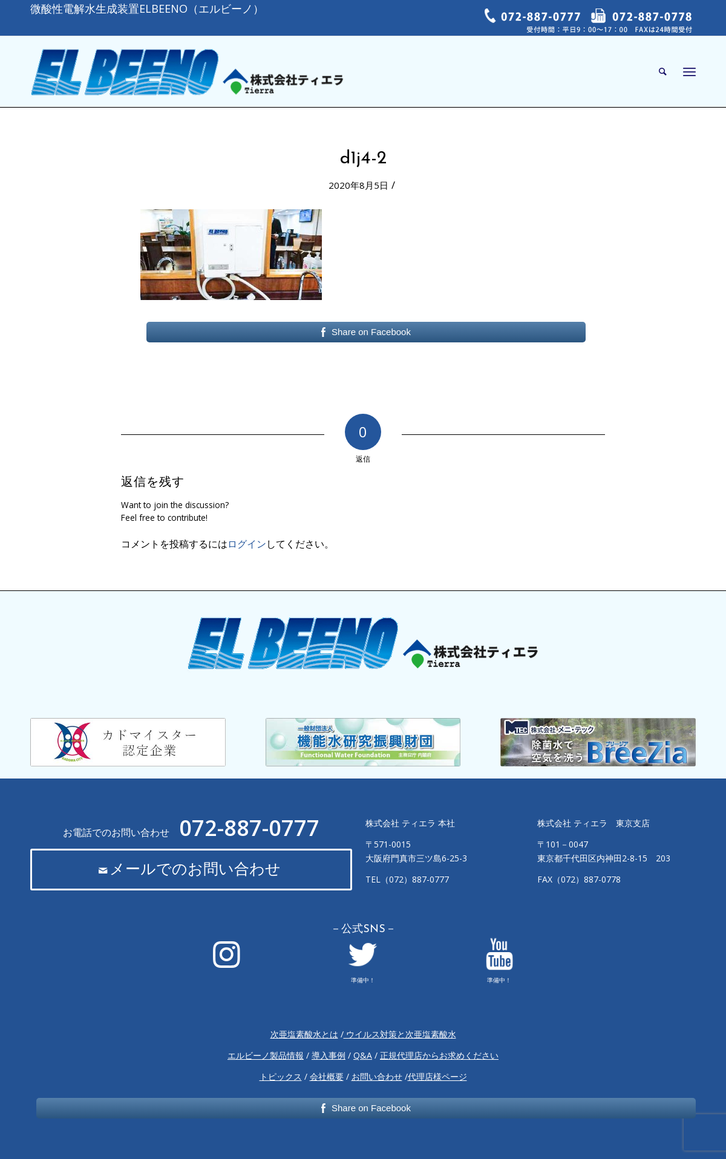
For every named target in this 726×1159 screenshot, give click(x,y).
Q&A (362, 1055)
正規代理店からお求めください (439, 1055)
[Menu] (689, 71)
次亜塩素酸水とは (304, 1034)
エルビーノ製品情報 (265, 1055)
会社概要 (327, 1076)
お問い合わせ (377, 1076)
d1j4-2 (363, 158)
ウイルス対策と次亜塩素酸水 (400, 1034)
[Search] (663, 71)
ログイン (246, 543)
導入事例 (328, 1055)
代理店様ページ (437, 1076)
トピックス (281, 1076)
